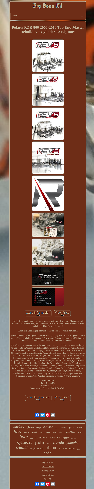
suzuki (34, 432)
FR (50, 479)
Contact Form (48, 466)
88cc (31, 438)
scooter (57, 428)
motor (72, 448)
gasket (39, 443)
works (48, 432)
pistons (30, 427)
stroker (48, 427)
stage (38, 427)
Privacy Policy (48, 471)
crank (64, 427)
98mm (80, 432)
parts (71, 427)
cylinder (24, 442)
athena (70, 431)
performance (36, 448)
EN (45, 479)
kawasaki (55, 437)
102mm (41, 432)
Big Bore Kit (48, 462)
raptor (66, 437)
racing (73, 438)
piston (51, 447)
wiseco (62, 448)
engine (47, 452)
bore (24, 436)
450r (61, 432)
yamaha (73, 442)
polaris (26, 432)
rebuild (21, 447)
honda (58, 442)
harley (18, 427)
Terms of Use (48, 475)
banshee (79, 428)
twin (78, 449)
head (17, 431)
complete (41, 437)
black (49, 444)
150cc (55, 432)
